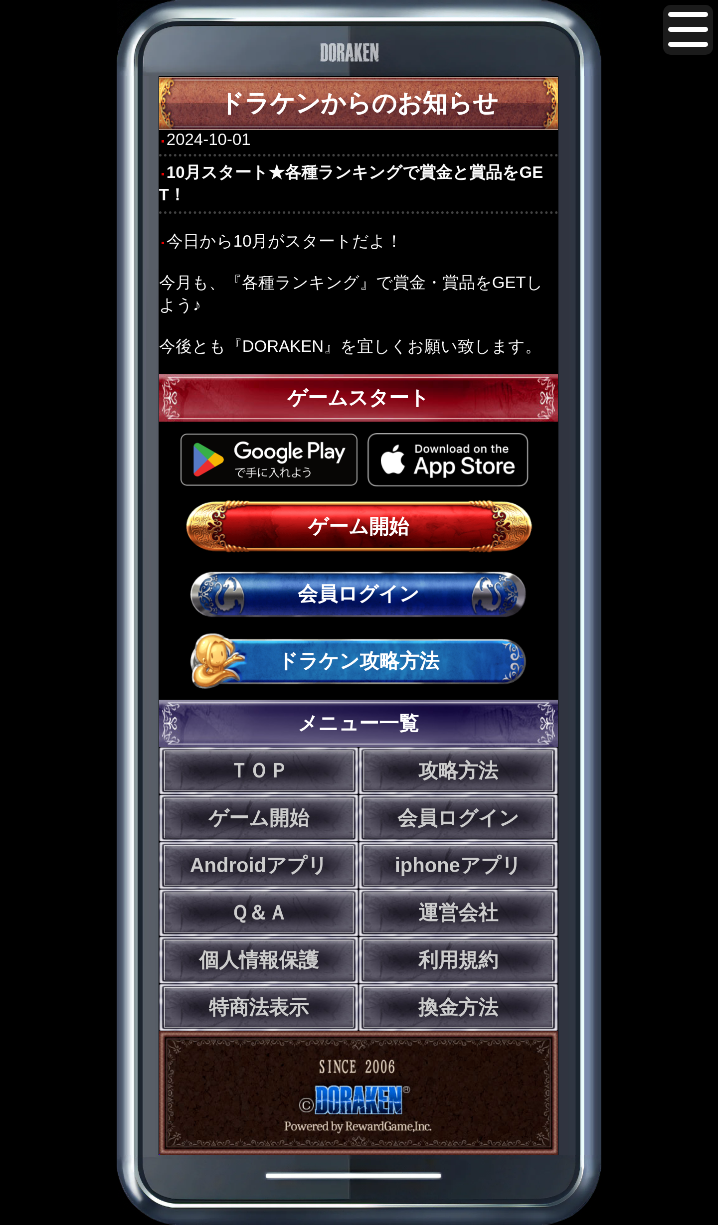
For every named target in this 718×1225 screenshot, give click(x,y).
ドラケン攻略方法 (358, 661)
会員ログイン (358, 594)
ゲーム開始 (358, 526)
